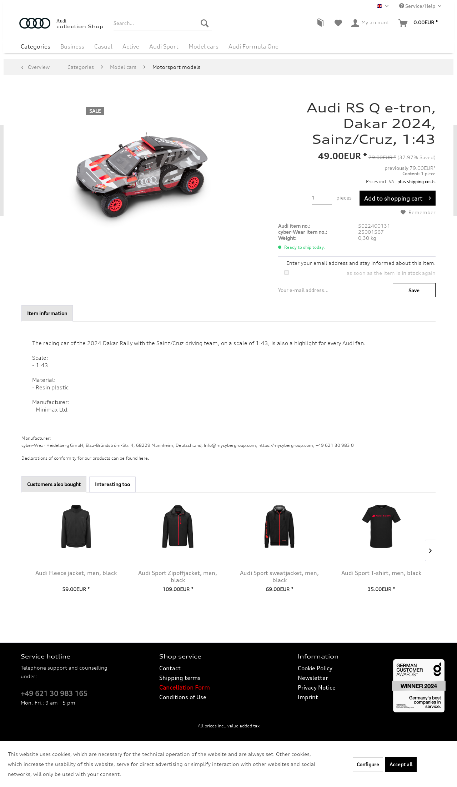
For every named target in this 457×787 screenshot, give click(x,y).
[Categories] (35, 45)
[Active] (130, 45)
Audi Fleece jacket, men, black (76, 572)
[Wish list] (338, 23)
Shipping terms (180, 677)
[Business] (72, 45)
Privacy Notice (317, 687)
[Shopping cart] (418, 23)
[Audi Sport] (164, 45)
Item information (47, 313)
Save (414, 290)
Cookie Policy (315, 668)
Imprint (308, 697)
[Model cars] (204, 45)
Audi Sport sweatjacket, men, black (279, 576)
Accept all (401, 764)
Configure (368, 764)
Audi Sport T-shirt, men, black (381, 572)
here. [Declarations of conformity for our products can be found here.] (144, 458)
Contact (170, 668)
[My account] (370, 23)
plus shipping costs (416, 181)
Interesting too (112, 484)
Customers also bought (54, 484)
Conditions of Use (182, 697)
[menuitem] (163, 23)
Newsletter (313, 677)
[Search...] (163, 23)
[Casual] (103, 45)
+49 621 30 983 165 (54, 693)
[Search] (204, 23)
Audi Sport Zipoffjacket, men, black (177, 576)
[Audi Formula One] (253, 45)
